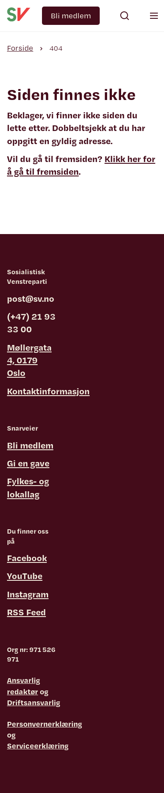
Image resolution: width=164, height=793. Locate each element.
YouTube (24, 576)
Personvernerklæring (44, 724)
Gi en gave (28, 463)
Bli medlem (71, 15)
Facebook (27, 558)
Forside (20, 48)
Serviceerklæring (38, 746)
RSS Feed (26, 612)
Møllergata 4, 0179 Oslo (29, 360)
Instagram (28, 594)
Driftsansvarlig (33, 702)
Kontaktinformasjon (48, 391)
